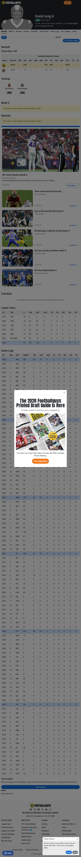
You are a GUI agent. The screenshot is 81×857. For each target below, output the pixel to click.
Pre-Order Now (40, 461)
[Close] (77, 839)
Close (75, 852)
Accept (69, 852)
